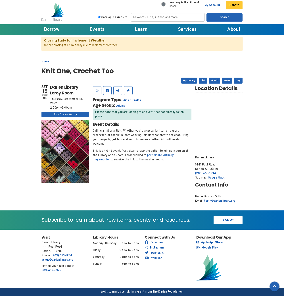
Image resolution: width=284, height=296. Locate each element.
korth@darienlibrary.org (219, 201)
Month (214, 80)
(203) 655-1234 (205, 173)
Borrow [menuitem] (51, 30)
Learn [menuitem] (141, 30)
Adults (120, 106)
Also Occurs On (65, 114)
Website (122, 17)
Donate (234, 5)
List (203, 80)
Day (238, 80)
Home (45, 61)
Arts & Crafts (132, 100)
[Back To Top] (274, 286)
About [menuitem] (233, 30)
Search (224, 17)
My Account (212, 5)
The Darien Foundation (168, 292)
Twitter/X (154, 253)
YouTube (153, 258)
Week (227, 80)
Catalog (106, 17)
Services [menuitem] (187, 30)
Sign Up (228, 220)
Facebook (154, 242)
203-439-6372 (51, 270)
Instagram (154, 248)
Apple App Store (209, 242)
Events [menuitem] (97, 30)
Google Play (207, 248)
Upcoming (189, 80)
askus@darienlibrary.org (57, 260)
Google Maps (216, 178)
